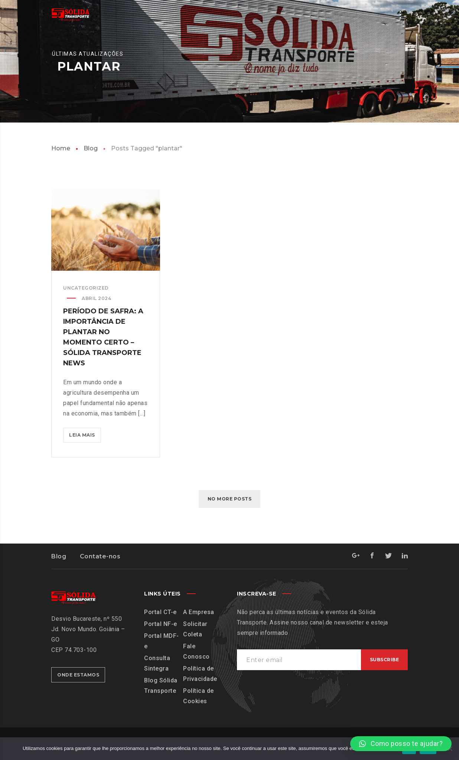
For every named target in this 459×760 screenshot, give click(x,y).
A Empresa (198, 612)
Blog (91, 148)
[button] (401, 743)
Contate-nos (100, 556)
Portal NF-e (160, 623)
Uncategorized (86, 288)
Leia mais (85, 433)
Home (60, 148)
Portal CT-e (160, 612)
